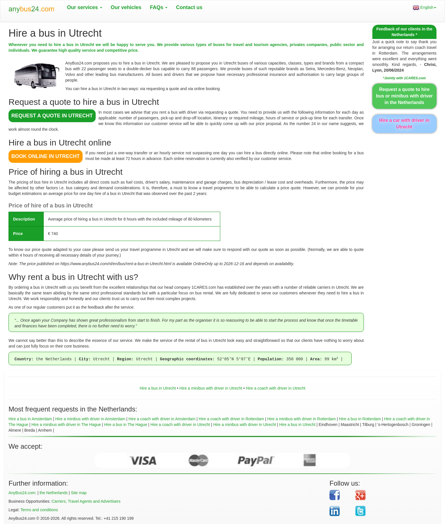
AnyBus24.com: (22, 492)
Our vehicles (126, 7)
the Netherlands (53, 492)
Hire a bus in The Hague (125, 424)
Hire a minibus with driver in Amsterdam (90, 419)
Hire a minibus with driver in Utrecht (210, 388)
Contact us (189, 7)
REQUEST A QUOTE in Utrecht (52, 115)
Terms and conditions (39, 510)
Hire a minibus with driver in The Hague (66, 424)
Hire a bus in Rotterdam (360, 419)
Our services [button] (84, 7)
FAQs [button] (158, 7)
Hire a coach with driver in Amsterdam (162, 419)
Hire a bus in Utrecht (158, 388)
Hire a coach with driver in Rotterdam (231, 419)
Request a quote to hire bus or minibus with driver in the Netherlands (404, 96)
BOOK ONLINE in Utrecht (45, 156)
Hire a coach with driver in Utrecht (275, 388)
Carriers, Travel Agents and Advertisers (86, 501)
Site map (79, 492)
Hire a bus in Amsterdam (30, 419)
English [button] (424, 7)
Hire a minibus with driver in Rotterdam (301, 419)
